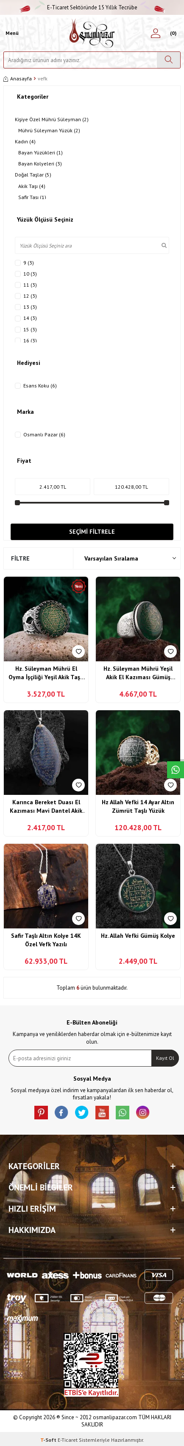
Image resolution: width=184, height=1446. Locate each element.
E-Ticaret (68, 1440)
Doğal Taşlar (33, 174)
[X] (82, 1112)
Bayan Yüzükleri (40, 152)
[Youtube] (102, 1112)
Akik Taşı (31, 186)
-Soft (49, 1440)
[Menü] (11, 33)
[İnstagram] (143, 1112)
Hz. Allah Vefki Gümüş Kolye (138, 935)
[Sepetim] (172, 33)
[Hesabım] (155, 33)
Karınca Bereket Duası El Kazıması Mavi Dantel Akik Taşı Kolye (46, 806)
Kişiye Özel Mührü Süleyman (52, 119)
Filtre (20, 558)
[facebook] (61, 1112)
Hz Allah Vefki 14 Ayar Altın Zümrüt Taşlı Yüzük (138, 806)
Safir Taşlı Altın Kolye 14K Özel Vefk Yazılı (46, 940)
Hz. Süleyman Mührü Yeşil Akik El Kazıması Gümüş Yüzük (138, 673)
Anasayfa (17, 78)
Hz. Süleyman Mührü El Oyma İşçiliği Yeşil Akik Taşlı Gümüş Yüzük (46, 673)
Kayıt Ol (165, 1058)
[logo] (92, 33)
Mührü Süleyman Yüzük (49, 130)
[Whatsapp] (122, 1112)
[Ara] (168, 60)
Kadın (25, 141)
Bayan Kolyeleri (40, 163)
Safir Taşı (32, 197)
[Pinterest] (41, 1112)
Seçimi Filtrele (92, 531)
